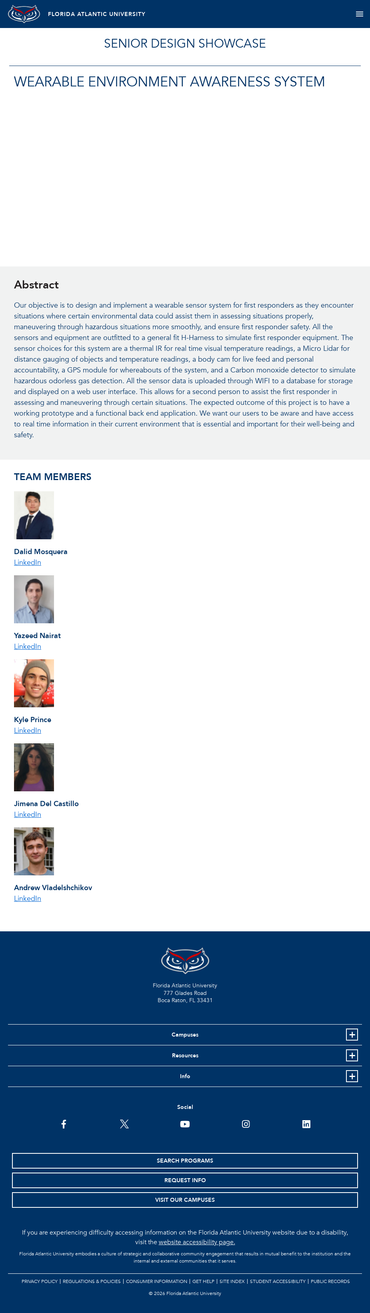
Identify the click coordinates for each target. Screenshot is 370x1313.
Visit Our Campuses (185, 1200)
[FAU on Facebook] (64, 1123)
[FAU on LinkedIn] (306, 1123)
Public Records (330, 1281)
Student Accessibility (278, 1281)
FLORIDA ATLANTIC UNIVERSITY (97, 14)
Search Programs (185, 1161)
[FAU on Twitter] (124, 1123)
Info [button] (185, 1076)
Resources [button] (185, 1055)
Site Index (232, 1281)
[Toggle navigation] (359, 14)
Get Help (203, 1281)
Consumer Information (156, 1281)
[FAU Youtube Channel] (185, 1123)
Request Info (185, 1180)
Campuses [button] (185, 1035)
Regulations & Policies (92, 1281)
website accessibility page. (197, 1242)
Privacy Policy (40, 1281)
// (144, 176)
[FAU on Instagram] (246, 1123)
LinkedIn (27, 563)
